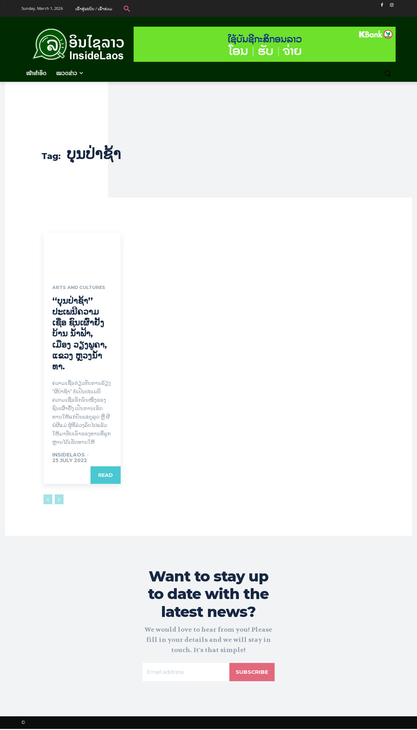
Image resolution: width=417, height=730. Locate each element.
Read (105, 476)
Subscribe (251, 672)
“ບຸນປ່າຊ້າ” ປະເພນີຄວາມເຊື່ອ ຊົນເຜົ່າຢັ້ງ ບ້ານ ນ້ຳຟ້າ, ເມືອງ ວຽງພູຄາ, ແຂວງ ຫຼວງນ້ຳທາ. (79, 334)
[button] (127, 8)
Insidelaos (68, 455)
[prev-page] (47, 500)
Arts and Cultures (81, 287)
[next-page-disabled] (59, 500)
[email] (185, 672)
